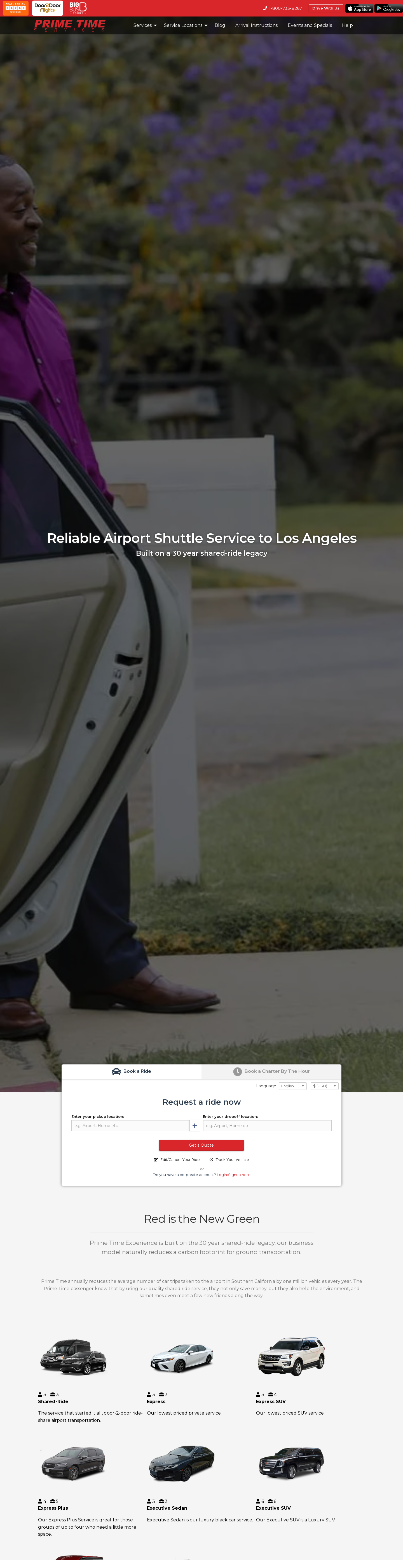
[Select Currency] (325, 1086)
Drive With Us (325, 8)
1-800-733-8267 (282, 8)
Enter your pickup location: (97, 1116)
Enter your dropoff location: (230, 1116)
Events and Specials (310, 25)
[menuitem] (81, 26)
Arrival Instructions (256, 25)
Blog (220, 25)
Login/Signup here (233, 1174)
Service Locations (183, 25)
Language (266, 1085)
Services (142, 25)
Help (347, 25)
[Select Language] (293, 1086)
